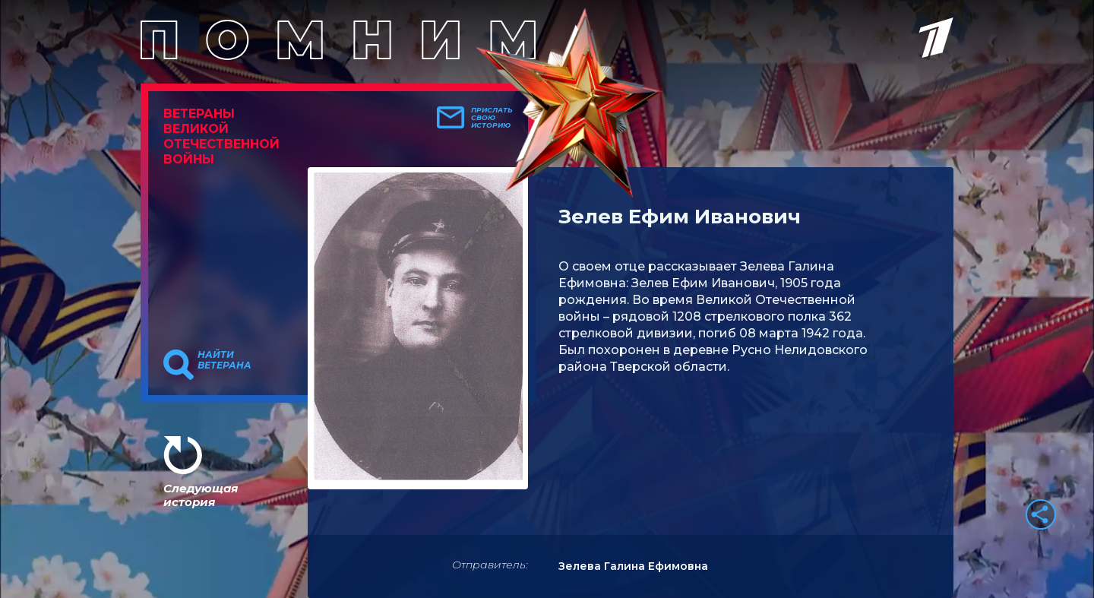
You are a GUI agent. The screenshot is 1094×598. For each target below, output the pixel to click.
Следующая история (200, 495)
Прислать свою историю (492, 117)
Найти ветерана (224, 360)
